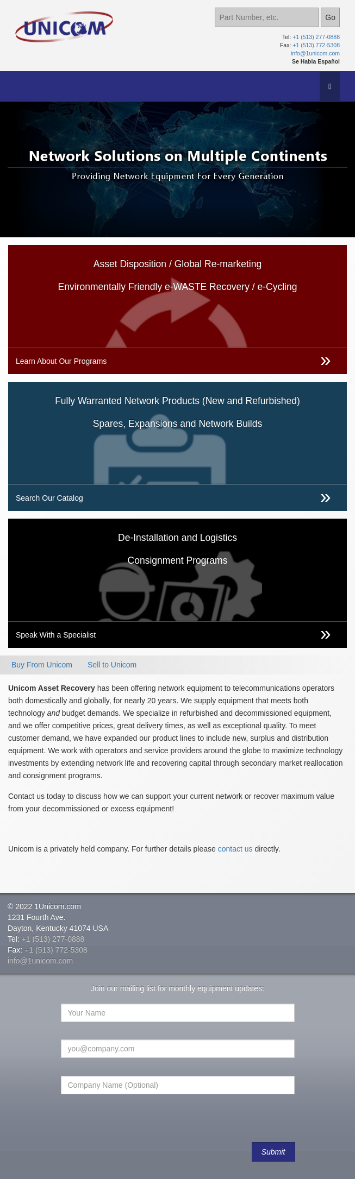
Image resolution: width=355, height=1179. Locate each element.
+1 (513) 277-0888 (316, 37)
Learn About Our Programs (61, 361)
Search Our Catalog (49, 498)
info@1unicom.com (315, 53)
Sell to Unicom (112, 664)
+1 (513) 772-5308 (316, 45)
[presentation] (144, 1123)
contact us (235, 848)
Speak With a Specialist (56, 635)
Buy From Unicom (41, 664)
